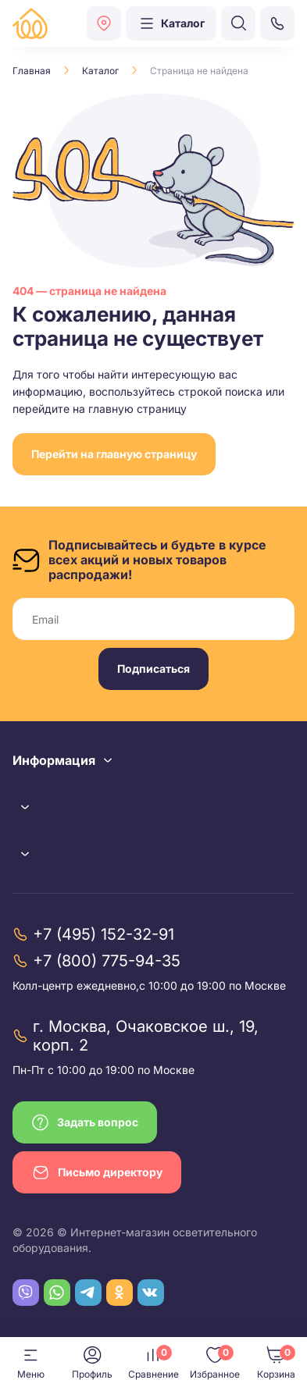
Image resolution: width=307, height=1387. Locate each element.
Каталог (100, 70)
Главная (31, 70)
